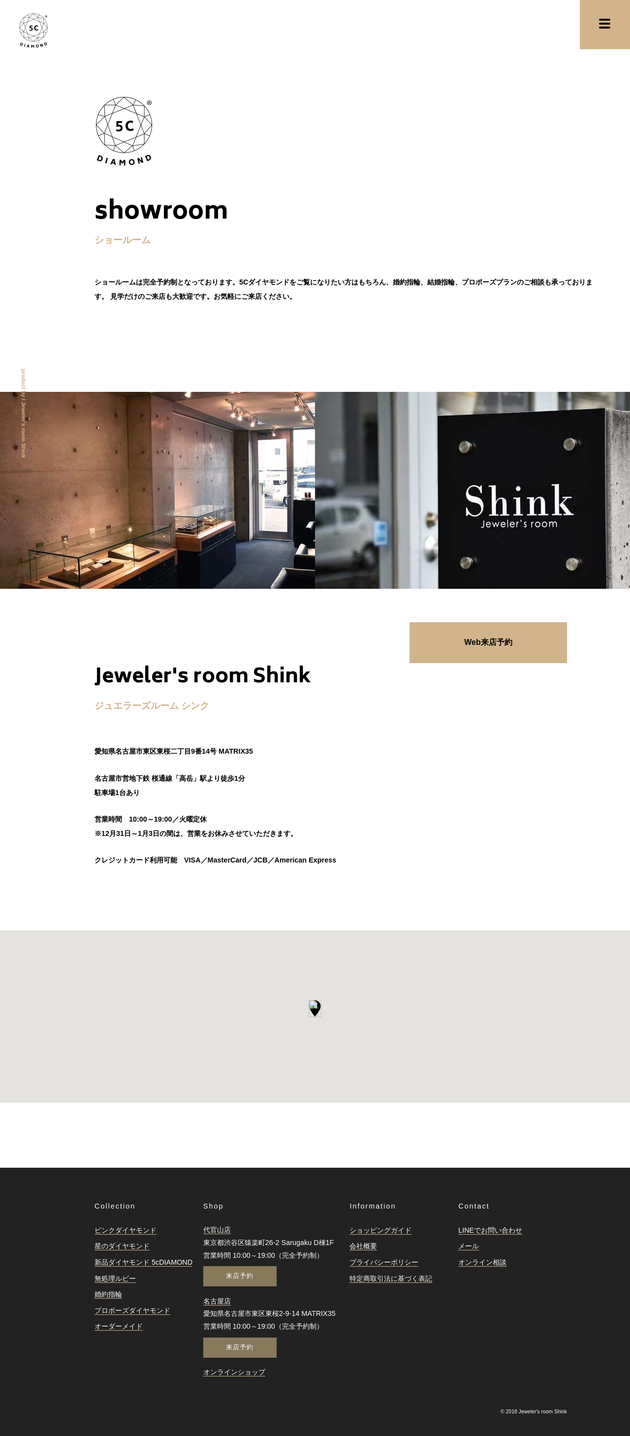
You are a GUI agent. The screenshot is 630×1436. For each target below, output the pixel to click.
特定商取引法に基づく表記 (390, 1278)
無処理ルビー (115, 1278)
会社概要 (363, 1246)
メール (468, 1246)
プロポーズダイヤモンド (132, 1310)
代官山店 (217, 1230)
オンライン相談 (482, 1262)
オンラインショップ (234, 1372)
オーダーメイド (118, 1326)
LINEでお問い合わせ (490, 1230)
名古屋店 (217, 1301)
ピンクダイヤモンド (125, 1230)
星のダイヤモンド (122, 1246)
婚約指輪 (108, 1294)
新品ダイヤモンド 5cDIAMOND (143, 1262)
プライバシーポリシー (383, 1262)
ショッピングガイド (380, 1230)
